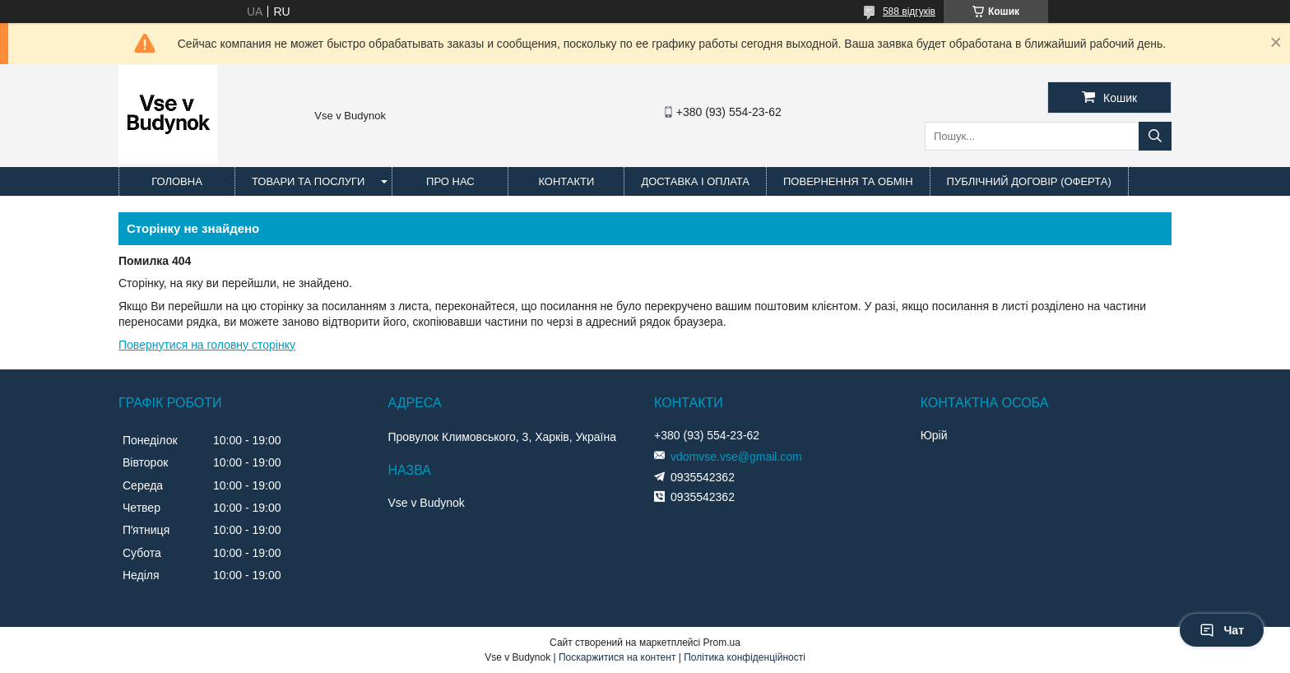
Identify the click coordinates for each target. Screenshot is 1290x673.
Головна (176, 181)
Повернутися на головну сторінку (206, 344)
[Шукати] (1155, 136)
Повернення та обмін (848, 181)
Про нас (450, 181)
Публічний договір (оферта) (1029, 181)
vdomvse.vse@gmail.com (736, 456)
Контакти (566, 181)
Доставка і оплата (695, 181)
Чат (1222, 630)
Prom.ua (721, 642)
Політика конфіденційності (744, 657)
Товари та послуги (308, 181)
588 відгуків (909, 11)
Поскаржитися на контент (617, 657)
